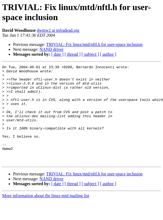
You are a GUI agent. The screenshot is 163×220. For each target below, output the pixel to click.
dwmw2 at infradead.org (58, 30)
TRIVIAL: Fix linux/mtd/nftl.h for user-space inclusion (94, 44)
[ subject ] (90, 54)
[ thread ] (73, 54)
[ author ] (108, 54)
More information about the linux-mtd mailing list (45, 215)
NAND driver (51, 49)
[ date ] (57, 54)
